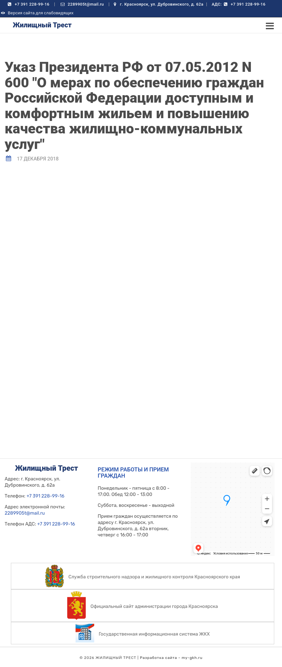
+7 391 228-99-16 (28, 4)
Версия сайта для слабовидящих (37, 13)
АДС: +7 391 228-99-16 (239, 4)
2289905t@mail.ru (82, 4)
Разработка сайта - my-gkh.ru (171, 657)
